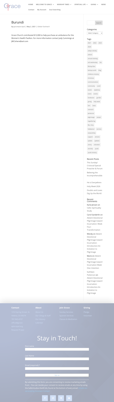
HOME (30, 4)
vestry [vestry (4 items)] (90, 145)
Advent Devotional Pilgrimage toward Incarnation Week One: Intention (94, 262)
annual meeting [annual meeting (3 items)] (93, 58)
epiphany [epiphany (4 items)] (97, 90)
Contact (31, 10)
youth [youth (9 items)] (96, 149)
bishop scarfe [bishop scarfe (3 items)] (92, 70)
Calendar (39, 324)
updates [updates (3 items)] (96, 141)
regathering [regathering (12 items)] (91, 121)
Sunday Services (66, 313)
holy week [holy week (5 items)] (97, 101)
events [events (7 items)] (96, 94)
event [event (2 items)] (89, 94)
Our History (40, 320)
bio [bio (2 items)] (101, 62)
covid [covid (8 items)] (98, 86)
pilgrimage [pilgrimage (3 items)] (91, 117)
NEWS (103, 4)
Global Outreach (43, 26)
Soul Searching (54, 10)
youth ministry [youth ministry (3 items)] (92, 152)
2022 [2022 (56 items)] (94, 43)
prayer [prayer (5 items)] (99, 117)
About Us (39, 313)
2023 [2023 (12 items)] (100, 43)
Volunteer (88, 317)
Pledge (86, 313)
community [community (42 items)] (91, 86)
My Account (41, 10)
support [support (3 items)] (90, 137)
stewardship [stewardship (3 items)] (91, 133)
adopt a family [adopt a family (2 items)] (92, 51)
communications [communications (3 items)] (93, 82)
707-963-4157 (17, 320)
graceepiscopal (19, 26)
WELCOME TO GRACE (44, 4)
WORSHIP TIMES (63, 4)
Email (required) (32, 366)
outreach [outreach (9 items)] (90, 109)
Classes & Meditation (68, 320)
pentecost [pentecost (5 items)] (91, 113)
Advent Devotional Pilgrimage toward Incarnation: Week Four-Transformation (94, 224)
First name (29, 347)
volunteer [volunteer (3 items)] (97, 145)
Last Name (29, 357)
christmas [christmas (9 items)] (91, 78)
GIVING (93, 4)
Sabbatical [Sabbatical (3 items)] (91, 129)
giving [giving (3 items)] (90, 101)
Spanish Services (66, 317)
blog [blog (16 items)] (99, 70)
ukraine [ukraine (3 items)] (97, 137)
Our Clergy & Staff (43, 317)
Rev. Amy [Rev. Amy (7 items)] (91, 125)
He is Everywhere (94, 182)
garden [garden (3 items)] (99, 98)
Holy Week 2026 (93, 186)
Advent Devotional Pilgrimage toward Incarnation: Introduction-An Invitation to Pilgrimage (94, 243)
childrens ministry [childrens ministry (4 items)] (93, 74)
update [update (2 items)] (90, 141)
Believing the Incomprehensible (94, 175)
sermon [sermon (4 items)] (99, 129)
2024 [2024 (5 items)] (89, 47)
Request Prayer (17, 331)
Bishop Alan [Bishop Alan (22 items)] (91, 66)
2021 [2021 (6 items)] (89, 43)
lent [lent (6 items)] (89, 105)
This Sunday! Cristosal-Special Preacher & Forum (94, 165)
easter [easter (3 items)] (90, 90)
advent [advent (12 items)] (90, 55)
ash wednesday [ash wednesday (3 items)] (92, 62)
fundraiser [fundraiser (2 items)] (91, 98)
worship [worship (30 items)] (90, 149)
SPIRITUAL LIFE (80, 4)
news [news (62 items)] (94, 105)
